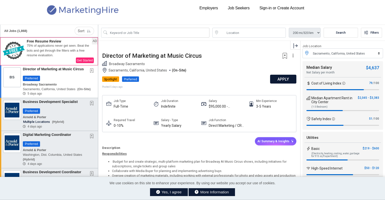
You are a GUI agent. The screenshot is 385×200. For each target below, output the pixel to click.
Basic (315, 149)
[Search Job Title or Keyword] (158, 33)
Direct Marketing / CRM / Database (227, 126)
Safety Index (321, 119)
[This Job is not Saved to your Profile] (93, 71)
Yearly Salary (171, 126)
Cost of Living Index (326, 83)
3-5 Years (263, 106)
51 (370, 118)
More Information (212, 192)
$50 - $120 (371, 168)
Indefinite (168, 106)
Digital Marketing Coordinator (47, 135)
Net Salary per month (320, 72)
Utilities (312, 138)
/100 (376, 83)
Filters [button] (371, 33)
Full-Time (121, 106)
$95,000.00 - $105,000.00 (218, 106)
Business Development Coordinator (52, 172)
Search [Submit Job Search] (341, 32)
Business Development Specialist (50, 102)
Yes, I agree (169, 192)
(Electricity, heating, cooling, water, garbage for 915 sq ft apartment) (335, 154)
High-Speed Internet (327, 168)
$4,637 (372, 67)
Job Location (311, 46)
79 (370, 83)
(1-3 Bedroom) (319, 106)
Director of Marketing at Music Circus (53, 69)
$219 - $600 (371, 148)
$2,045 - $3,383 (368, 98)
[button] (49, 51)
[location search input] (252, 33)
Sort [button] (84, 31)
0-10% (119, 126)
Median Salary (319, 67)
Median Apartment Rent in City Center (331, 100)
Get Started (85, 60)
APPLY (283, 79)
